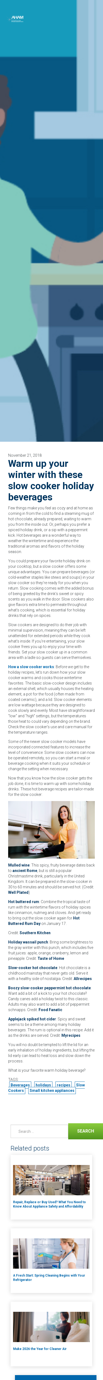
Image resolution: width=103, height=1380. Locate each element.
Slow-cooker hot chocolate (32, 968)
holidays (43, 1085)
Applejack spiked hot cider (32, 1019)
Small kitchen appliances (52, 1090)
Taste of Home (51, 958)
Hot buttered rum (23, 902)
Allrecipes (83, 978)
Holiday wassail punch (28, 942)
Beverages (20, 1085)
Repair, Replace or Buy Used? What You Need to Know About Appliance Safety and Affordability (49, 1204)
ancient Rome (25, 870)
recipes (63, 1085)
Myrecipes (70, 1035)
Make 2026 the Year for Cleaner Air (40, 1349)
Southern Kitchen (35, 933)
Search (81, 1130)
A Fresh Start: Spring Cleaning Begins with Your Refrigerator (49, 1278)
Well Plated (18, 892)
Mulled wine (19, 865)
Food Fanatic (50, 1010)
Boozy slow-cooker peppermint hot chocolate (49, 988)
